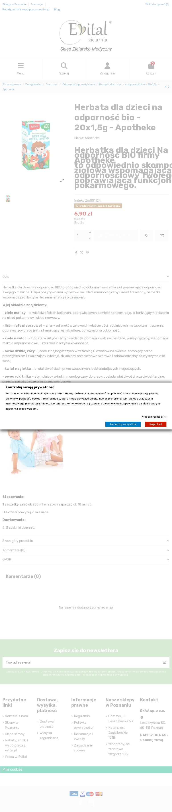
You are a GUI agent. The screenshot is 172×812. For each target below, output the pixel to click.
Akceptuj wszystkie (123, 424)
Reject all (155, 424)
